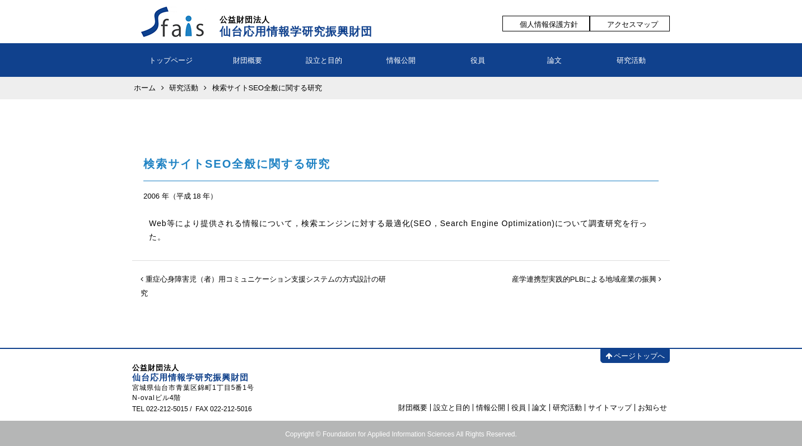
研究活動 (631, 60)
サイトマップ (610, 407)
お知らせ (652, 407)
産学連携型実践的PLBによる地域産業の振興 (586, 279)
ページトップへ (635, 356)
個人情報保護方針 (549, 24)
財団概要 (247, 60)
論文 (554, 60)
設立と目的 (324, 60)
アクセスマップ (632, 24)
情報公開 (401, 60)
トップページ (171, 60)
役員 (477, 60)
